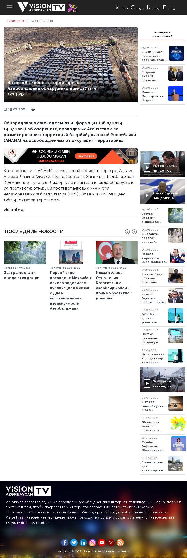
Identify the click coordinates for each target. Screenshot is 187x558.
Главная (13, 21)
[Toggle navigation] (9, 7)
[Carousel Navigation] (131, 231)
